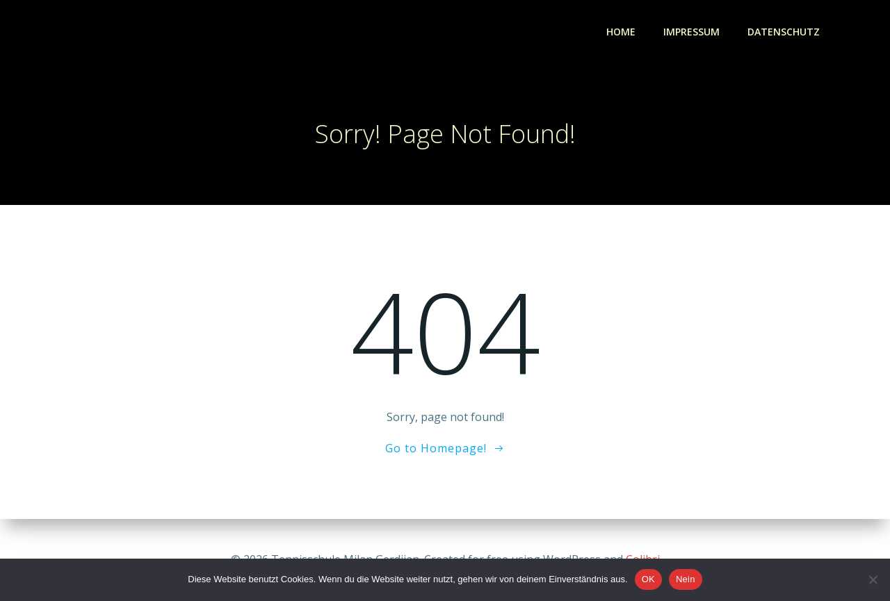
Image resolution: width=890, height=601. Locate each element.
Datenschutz (783, 31)
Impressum (691, 31)
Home (621, 31)
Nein (685, 579)
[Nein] (873, 579)
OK (648, 579)
